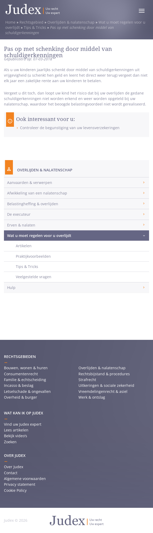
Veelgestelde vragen (33, 276)
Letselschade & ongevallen (27, 391)
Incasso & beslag (18, 385)
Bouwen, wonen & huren (26, 367)
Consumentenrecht (21, 373)
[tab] (76, 182)
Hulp (11, 287)
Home (10, 22)
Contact (10, 472)
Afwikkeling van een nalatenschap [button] (37, 193)
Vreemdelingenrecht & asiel (102, 391)
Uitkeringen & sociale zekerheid (106, 385)
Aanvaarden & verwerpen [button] (29, 182)
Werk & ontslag (91, 397)
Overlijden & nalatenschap (71, 22)
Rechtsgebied (31, 22)
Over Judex (13, 466)
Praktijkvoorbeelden (33, 256)
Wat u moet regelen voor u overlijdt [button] (39, 235)
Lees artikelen (16, 430)
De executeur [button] (19, 214)
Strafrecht (87, 379)
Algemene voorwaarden (25, 478)
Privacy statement (19, 484)
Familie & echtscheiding (25, 379)
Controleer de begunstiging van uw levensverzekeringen (70, 127)
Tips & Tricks (35, 27)
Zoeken (10, 441)
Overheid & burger (20, 397)
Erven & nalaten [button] (21, 225)
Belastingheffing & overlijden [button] (32, 203)
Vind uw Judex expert (22, 424)
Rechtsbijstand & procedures (104, 373)
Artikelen (24, 245)
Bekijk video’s (15, 435)
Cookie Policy (15, 490)
